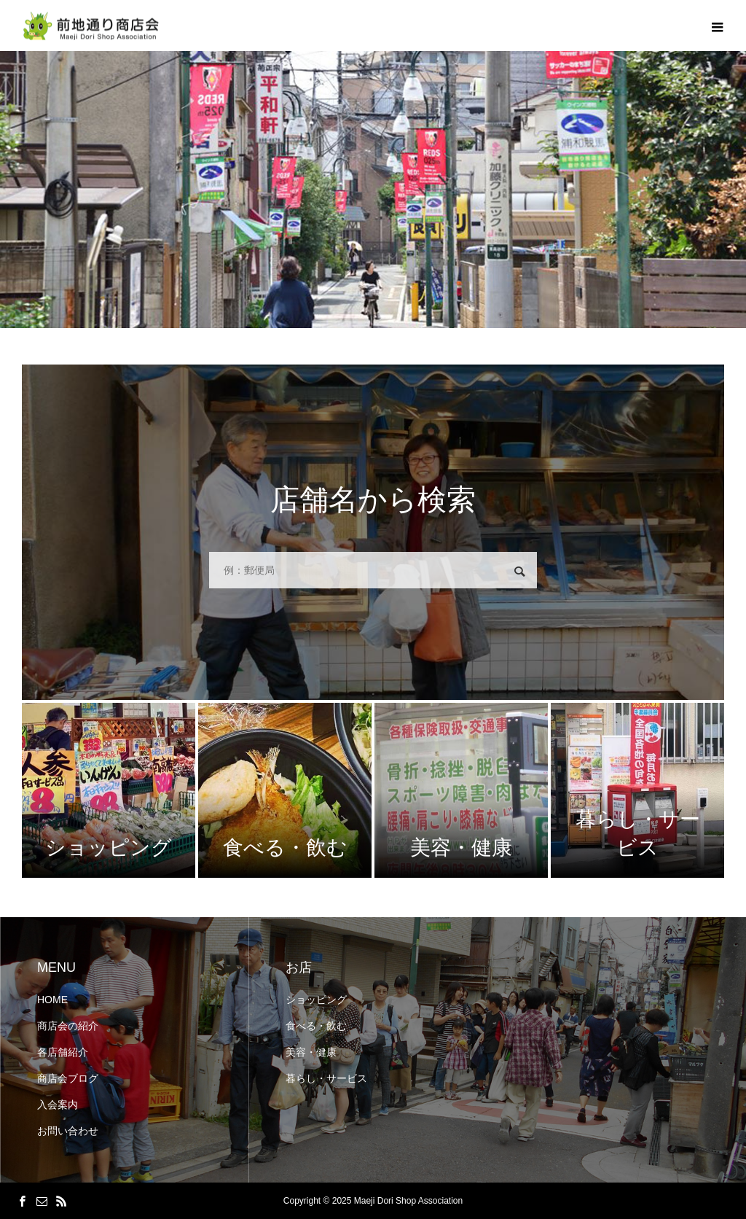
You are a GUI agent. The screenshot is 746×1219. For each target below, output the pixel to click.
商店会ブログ (67, 1078)
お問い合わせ (67, 1131)
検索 (519, 571)
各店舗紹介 (62, 1052)
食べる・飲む (316, 1026)
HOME (52, 999)
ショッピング (316, 999)
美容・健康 (311, 1052)
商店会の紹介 (67, 1026)
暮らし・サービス (326, 1078)
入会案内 (57, 1104)
